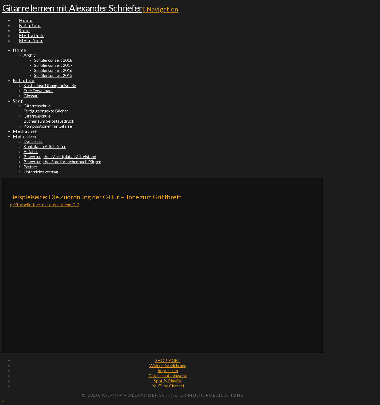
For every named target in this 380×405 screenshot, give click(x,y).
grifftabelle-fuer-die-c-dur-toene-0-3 (44, 204)
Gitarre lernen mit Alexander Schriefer (72, 7)
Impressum (168, 370)
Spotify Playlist (168, 380)
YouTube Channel (168, 385)
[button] (161, 9)
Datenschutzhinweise (167, 375)
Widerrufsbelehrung (168, 365)
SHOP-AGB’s (167, 360)
